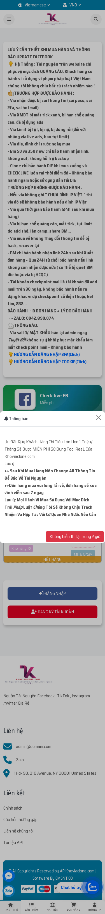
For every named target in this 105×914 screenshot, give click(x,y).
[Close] (98, 417)
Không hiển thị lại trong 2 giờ (75, 536)
